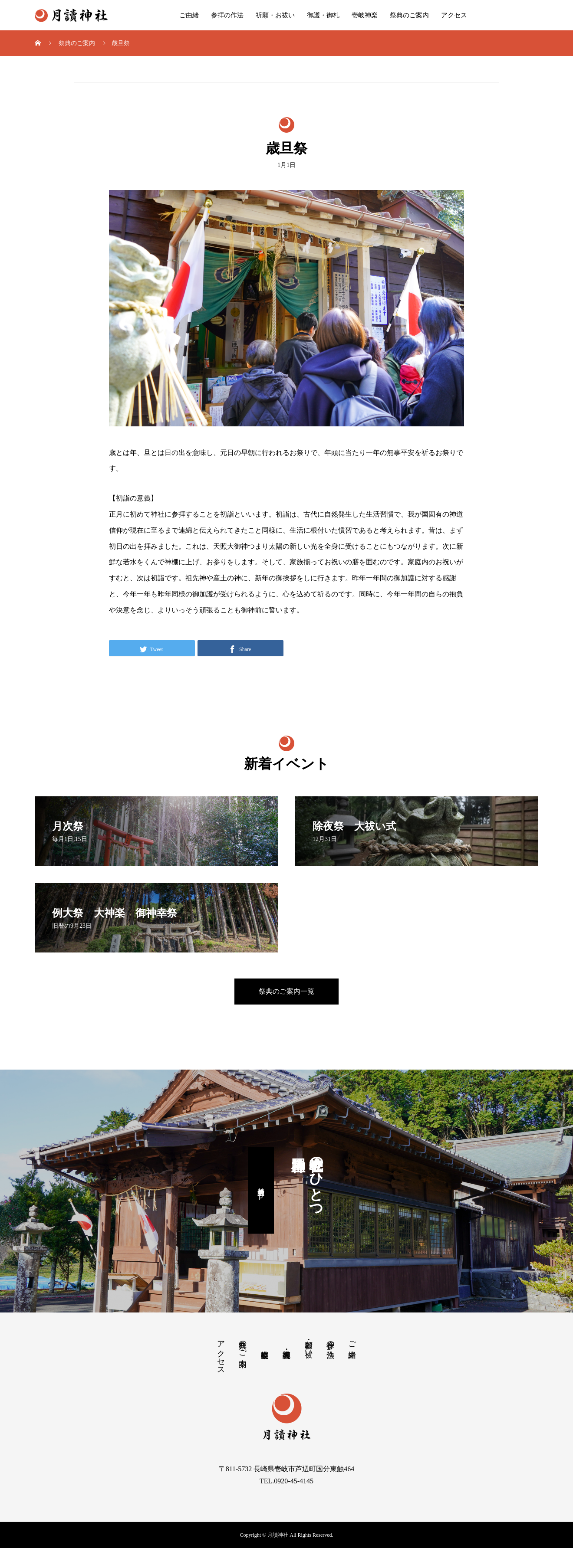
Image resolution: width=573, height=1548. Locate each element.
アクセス (454, 15)
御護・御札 (323, 15)
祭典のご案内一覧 (286, 991)
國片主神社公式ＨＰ (261, 1191)
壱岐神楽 (365, 15)
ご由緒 (189, 15)
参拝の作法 (227, 15)
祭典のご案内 (409, 15)
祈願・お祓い (275, 15)
